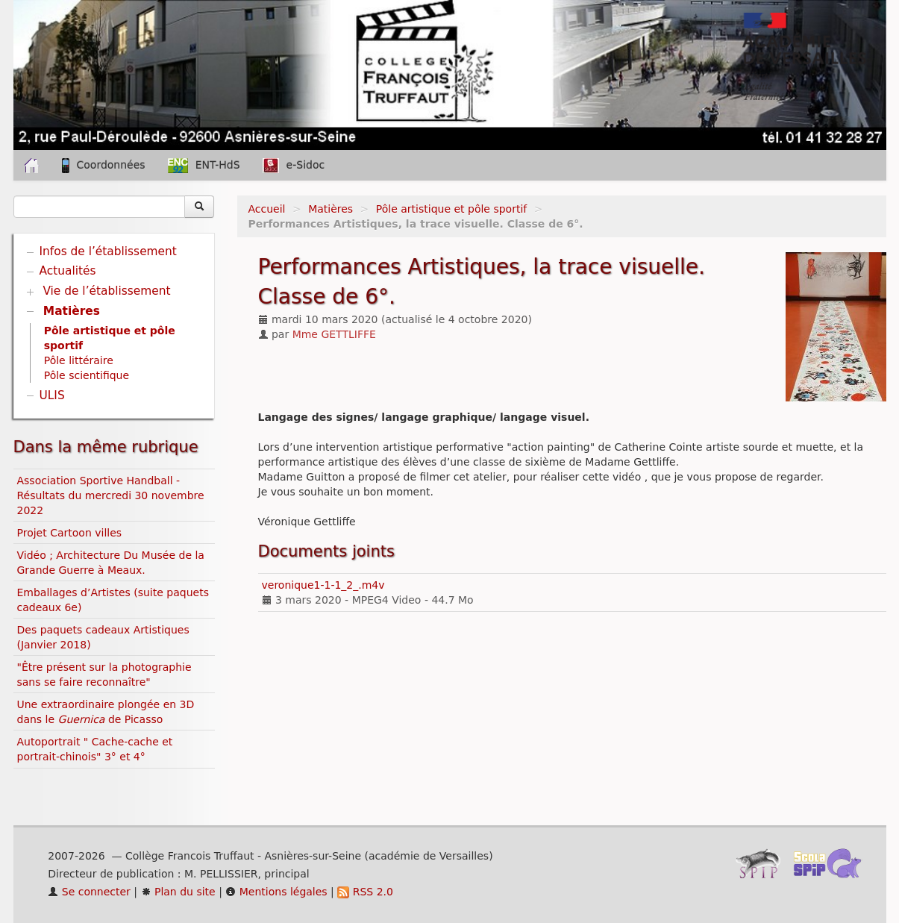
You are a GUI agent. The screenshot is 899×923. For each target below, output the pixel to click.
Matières (330, 209)
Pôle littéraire (78, 360)
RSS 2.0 (365, 892)
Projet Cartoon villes (69, 533)
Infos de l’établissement (108, 251)
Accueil (267, 209)
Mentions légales (276, 892)
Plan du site (178, 892)
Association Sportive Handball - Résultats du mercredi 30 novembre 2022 (110, 495)
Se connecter (89, 892)
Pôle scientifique (86, 375)
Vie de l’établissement (106, 291)
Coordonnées (103, 165)
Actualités (68, 271)
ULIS (52, 395)
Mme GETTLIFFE (334, 334)
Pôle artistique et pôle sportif (451, 209)
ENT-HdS (204, 165)
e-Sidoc (294, 165)
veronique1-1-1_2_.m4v (323, 585)
